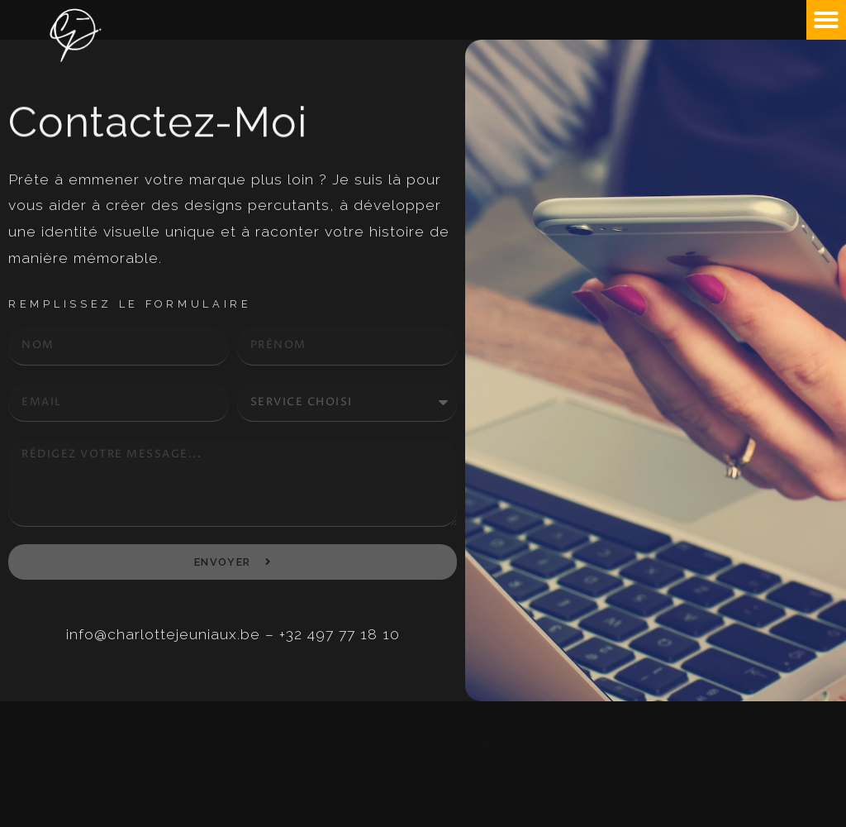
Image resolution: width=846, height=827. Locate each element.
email (13, 382)
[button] (826, 20)
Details (14, 438)
